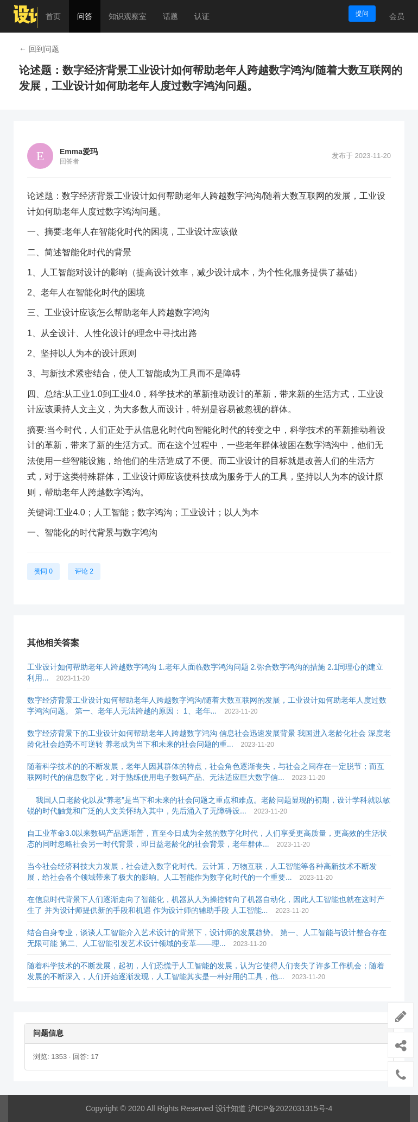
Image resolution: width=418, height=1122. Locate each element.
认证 (202, 16)
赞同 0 (43, 571)
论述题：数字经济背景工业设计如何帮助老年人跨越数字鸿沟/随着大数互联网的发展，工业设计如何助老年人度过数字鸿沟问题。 (210, 78)
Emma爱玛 (79, 151)
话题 (170, 16)
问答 (84, 16)
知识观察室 (128, 16)
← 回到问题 (39, 49)
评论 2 (84, 571)
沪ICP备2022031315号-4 (290, 1108)
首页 (53, 16)
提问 (362, 13)
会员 (396, 16)
